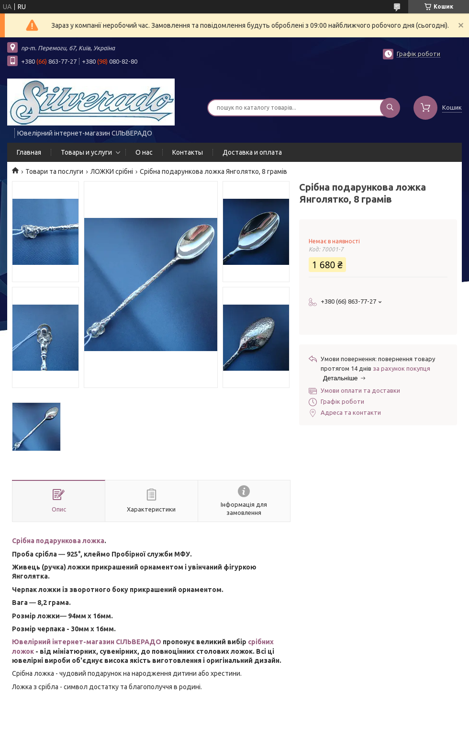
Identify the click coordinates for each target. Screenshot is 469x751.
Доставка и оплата (252, 152)
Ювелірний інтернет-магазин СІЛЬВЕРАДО (86, 642)
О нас (144, 152)
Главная (29, 152)
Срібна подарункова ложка (58, 541)
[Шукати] (390, 108)
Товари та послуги (54, 171)
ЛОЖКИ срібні (111, 171)
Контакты (187, 152)
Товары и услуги (86, 152)
